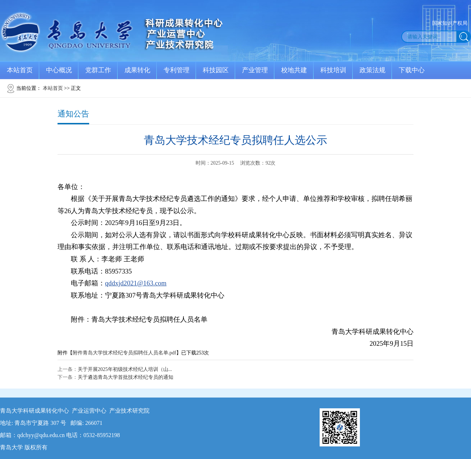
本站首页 (20, 70)
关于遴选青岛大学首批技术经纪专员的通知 (125, 377)
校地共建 (294, 70)
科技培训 (333, 70)
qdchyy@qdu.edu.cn (41, 435)
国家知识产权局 (449, 23)
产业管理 (255, 70)
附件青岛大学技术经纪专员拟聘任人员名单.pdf (124, 352)
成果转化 (137, 70)
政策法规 (372, 70)
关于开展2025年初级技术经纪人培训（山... (125, 369)
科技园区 (216, 70)
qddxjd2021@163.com (135, 283)
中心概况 (59, 70)
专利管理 (176, 70)
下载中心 (412, 70)
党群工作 (98, 70)
